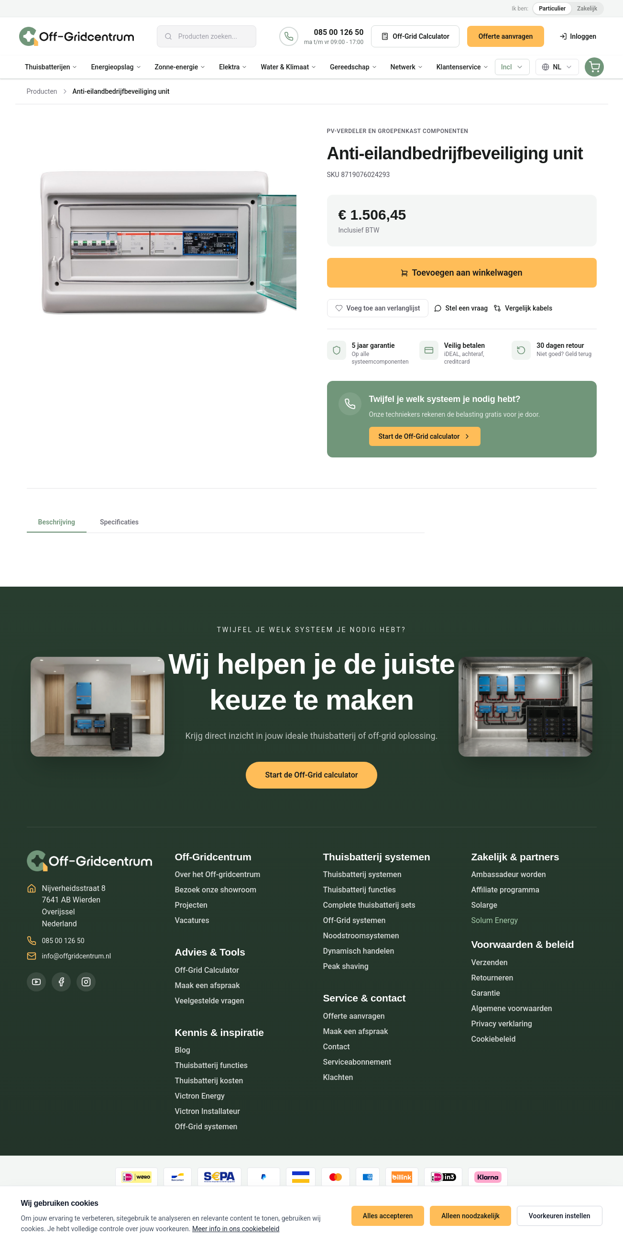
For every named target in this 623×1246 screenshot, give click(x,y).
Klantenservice (463, 67)
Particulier (552, 8)
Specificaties (119, 522)
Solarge (484, 905)
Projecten (191, 905)
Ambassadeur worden (508, 874)
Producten (42, 91)
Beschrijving (57, 525)
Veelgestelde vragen (209, 1000)
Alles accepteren (388, 1216)
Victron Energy (200, 1096)
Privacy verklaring (501, 1023)
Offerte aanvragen (506, 36)
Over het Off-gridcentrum (218, 874)
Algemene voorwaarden (511, 1008)
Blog (182, 1050)
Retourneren (492, 977)
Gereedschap (353, 67)
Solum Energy (494, 920)
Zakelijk (587, 8)
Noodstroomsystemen (361, 935)
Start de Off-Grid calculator (425, 436)
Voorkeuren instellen (559, 1216)
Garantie (485, 993)
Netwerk (407, 67)
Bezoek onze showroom (216, 889)
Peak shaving (346, 966)
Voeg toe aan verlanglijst (377, 308)
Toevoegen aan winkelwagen (461, 272)
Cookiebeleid (493, 1039)
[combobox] (206, 36)
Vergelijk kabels (522, 308)
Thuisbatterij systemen (362, 874)
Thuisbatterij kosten (209, 1080)
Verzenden (489, 962)
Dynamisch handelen (358, 951)
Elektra (233, 67)
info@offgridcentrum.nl (76, 956)
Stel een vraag (461, 308)
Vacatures (192, 920)
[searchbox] (206, 36)
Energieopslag (116, 67)
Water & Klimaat (289, 67)
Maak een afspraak (207, 985)
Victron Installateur (207, 1111)
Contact (336, 1046)
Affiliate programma (505, 889)
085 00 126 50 (339, 32)
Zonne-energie (180, 67)
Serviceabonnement (357, 1062)
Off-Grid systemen (206, 1126)
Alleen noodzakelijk (470, 1216)
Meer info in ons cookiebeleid (235, 1229)
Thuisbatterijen (51, 67)
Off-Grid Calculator (415, 36)
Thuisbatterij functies (211, 1065)
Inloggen (577, 36)
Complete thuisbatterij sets (369, 905)
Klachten (338, 1077)
